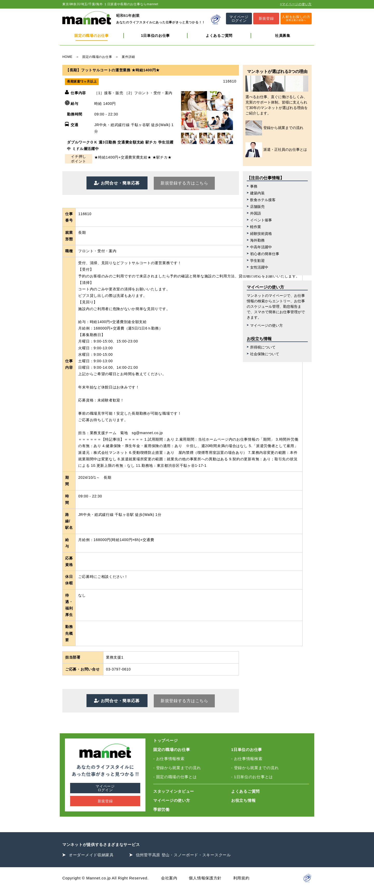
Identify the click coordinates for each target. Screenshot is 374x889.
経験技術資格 (261, 233)
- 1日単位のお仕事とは (252, 777)
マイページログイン (105, 788)
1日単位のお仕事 (155, 35)
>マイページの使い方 (296, 4)
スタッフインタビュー (173, 791)
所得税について (263, 347)
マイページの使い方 (266, 325)
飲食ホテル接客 (263, 200)
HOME (67, 57)
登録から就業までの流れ (274, 127)
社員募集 (282, 35)
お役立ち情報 (243, 800)
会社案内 (169, 878)
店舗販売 (257, 206)
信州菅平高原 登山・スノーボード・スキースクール (183, 855)
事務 (253, 186)
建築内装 (257, 193)
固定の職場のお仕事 (91, 35)
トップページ (165, 740)
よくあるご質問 (219, 35)
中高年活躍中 (261, 247)
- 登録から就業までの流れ (177, 767)
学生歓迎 (257, 260)
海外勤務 (257, 240)
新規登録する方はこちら (184, 183)
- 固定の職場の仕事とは (175, 777)
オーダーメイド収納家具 (91, 855)
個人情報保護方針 (205, 878)
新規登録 (105, 801)
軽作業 (255, 227)
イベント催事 (261, 220)
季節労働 (161, 809)
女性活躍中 (259, 267)
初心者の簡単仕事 (264, 254)
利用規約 (241, 878)
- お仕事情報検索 (168, 758)
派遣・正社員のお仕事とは (276, 149)
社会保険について (264, 354)
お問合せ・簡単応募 (119, 183)
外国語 (255, 213)
